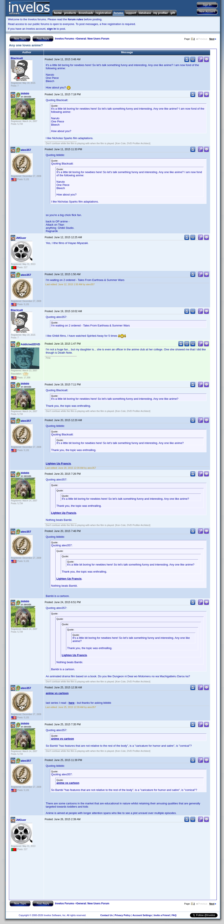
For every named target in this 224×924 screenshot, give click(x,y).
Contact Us (106, 915)
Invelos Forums (64, 38)
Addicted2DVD (30, 344)
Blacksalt (17, 58)
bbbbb (25, 93)
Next (212, 39)
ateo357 (26, 149)
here (71, 702)
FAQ (174, 915)
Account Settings (142, 915)
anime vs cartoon (57, 693)
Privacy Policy (123, 915)
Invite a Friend (162, 915)
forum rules (75, 19)
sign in (51, 28)
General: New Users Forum (92, 38)
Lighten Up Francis (58, 463)
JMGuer (21, 237)
